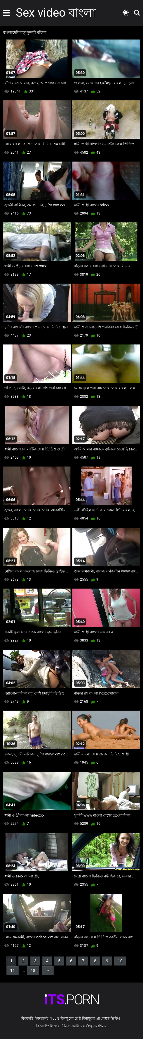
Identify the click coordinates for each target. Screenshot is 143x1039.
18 (33, 970)
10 (120, 961)
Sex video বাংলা (56, 13)
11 (12, 970)
